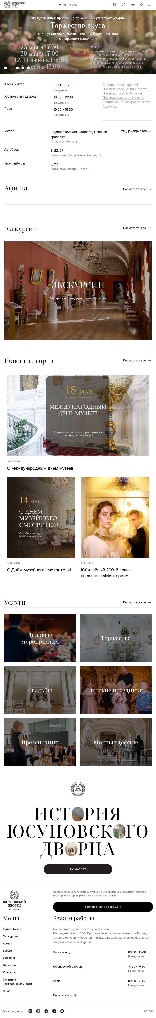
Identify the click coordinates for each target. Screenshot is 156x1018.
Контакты (9, 972)
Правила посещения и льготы (125, 89)
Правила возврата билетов (123, 98)
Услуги (15, 602)
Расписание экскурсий (120, 85)
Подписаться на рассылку (103, 907)
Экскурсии (20, 228)
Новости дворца (29, 361)
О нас (7, 991)
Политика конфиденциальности (15, 982)
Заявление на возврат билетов (126, 102)
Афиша (16, 187)
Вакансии (9, 965)
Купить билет (12, 929)
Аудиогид (110, 106)
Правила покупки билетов (123, 93)
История (9, 958)
